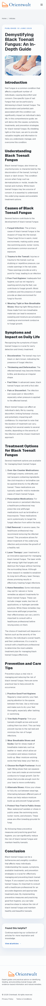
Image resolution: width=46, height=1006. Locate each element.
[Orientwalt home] (20, 4)
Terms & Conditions (24, 999)
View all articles (13, 943)
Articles (12, 18)
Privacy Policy (7, 999)
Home (4, 18)
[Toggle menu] (41, 4)
